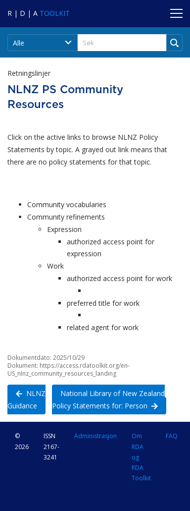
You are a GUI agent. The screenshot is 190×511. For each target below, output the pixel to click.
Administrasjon (95, 436)
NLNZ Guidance (26, 399)
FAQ (172, 436)
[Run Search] (174, 42)
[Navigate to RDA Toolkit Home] (38, 13)
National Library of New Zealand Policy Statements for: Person (108, 399)
